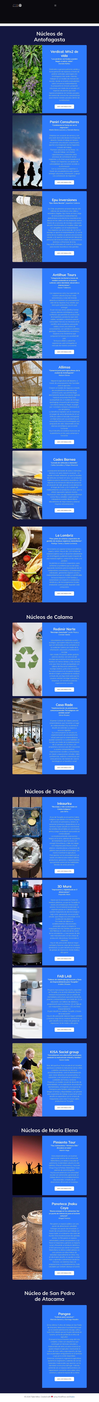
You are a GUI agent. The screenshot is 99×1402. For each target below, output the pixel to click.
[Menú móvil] (55, 6)
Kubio (72, 1399)
